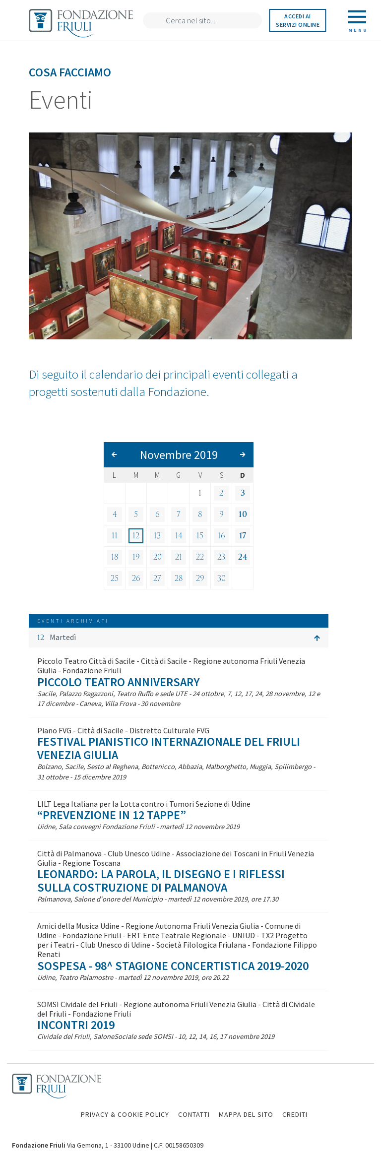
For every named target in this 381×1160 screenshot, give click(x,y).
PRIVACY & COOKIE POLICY (125, 1114)
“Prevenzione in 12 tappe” (111, 815)
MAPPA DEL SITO (246, 1114)
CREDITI (295, 1114)
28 (179, 578)
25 (115, 578)
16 (221, 536)
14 (179, 536)
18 (115, 557)
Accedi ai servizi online (297, 20)
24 (243, 557)
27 (157, 578)
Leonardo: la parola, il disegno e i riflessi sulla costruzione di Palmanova (161, 880)
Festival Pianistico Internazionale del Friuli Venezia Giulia (168, 748)
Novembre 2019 (179, 454)
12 (135, 536)
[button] (178, 637)
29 (200, 578)
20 (157, 557)
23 (221, 557)
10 (243, 514)
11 (115, 536)
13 (157, 536)
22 (200, 557)
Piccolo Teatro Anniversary (118, 682)
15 (199, 536)
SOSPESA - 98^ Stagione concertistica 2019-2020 (173, 965)
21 (178, 557)
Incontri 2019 (76, 1024)
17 (242, 536)
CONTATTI (194, 1114)
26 (136, 578)
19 (136, 557)
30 (221, 578)
